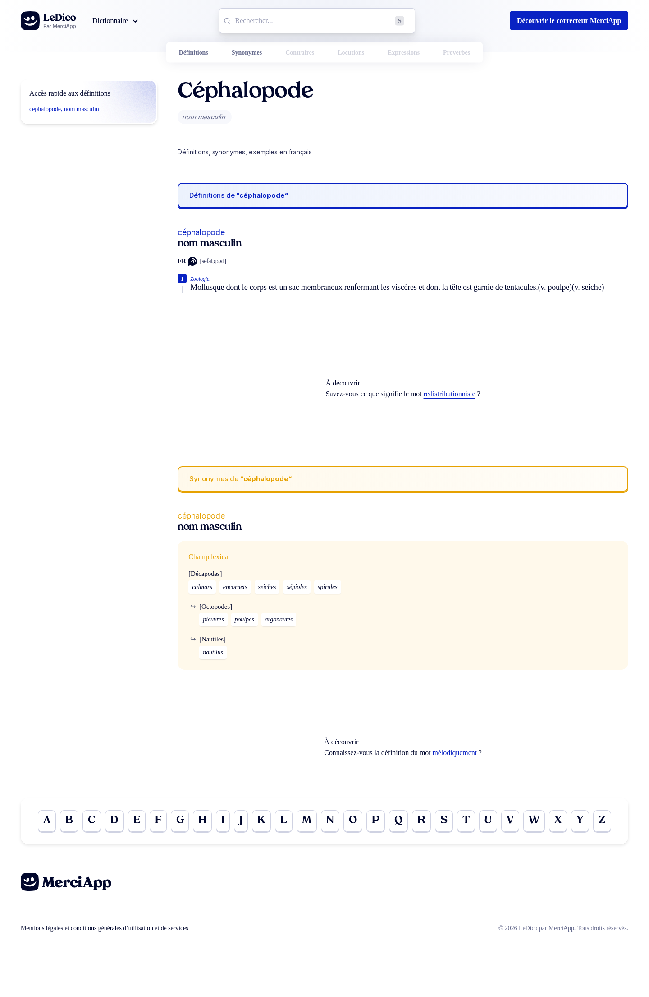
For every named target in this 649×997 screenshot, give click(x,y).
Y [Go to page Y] (580, 821)
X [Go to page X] (558, 821)
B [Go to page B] (69, 821)
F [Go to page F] (158, 821)
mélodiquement (454, 752)
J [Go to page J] (240, 821)
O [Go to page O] (353, 821)
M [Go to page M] (306, 821)
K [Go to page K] (261, 821)
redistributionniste (449, 394)
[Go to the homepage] (48, 20)
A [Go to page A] (46, 821)
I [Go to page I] (222, 821)
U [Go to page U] (488, 821)
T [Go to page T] (466, 821)
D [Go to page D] (114, 821)
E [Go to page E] (136, 821)
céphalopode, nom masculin (64, 109)
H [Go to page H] (202, 821)
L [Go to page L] (283, 821)
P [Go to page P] (375, 821)
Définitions (193, 52)
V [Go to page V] (510, 821)
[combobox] (317, 20)
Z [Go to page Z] (602, 821)
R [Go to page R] (421, 821)
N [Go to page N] (330, 821)
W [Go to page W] (534, 821)
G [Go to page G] (180, 821)
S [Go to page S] (444, 821)
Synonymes (247, 52)
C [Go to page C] (92, 821)
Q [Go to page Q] (398, 821)
